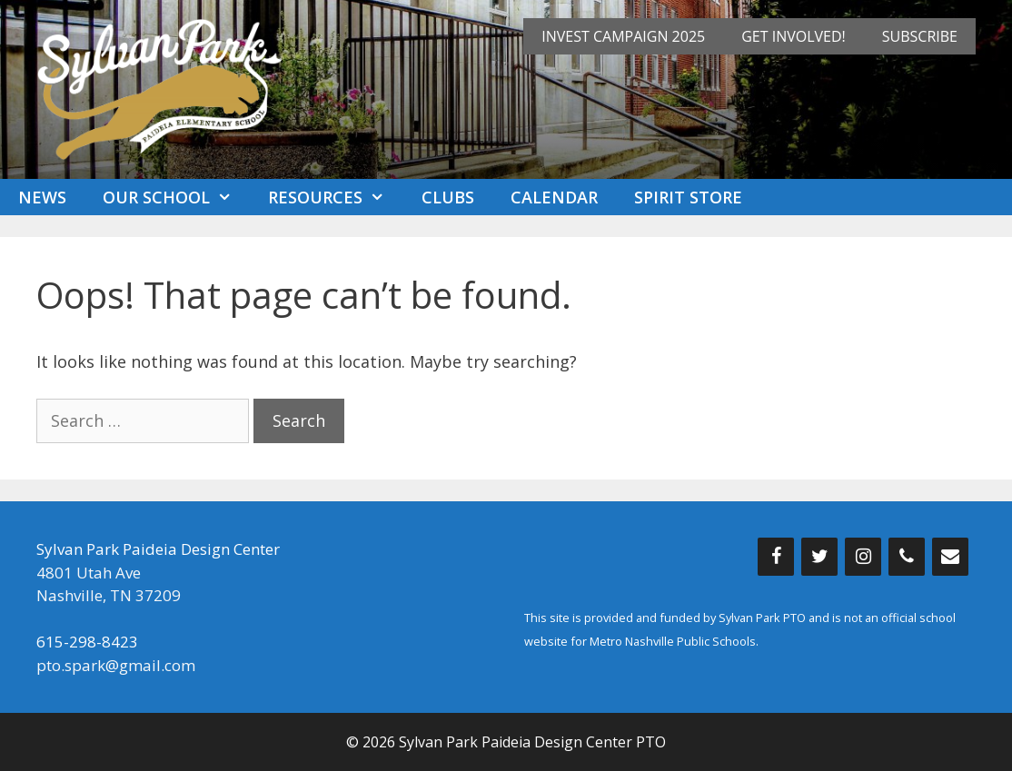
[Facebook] (776, 557)
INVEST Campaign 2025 (623, 36)
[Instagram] (863, 557)
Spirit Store (688, 197)
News (42, 197)
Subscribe (919, 36)
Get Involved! (793, 36)
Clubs (448, 197)
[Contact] (950, 557)
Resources (335, 197)
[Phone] (906, 557)
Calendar (554, 197)
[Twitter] (819, 557)
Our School (176, 197)
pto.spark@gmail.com (115, 665)
